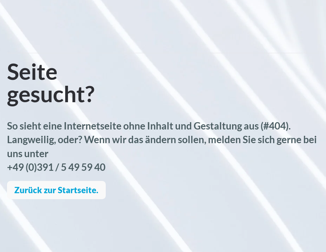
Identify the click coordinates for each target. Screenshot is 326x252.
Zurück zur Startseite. (56, 190)
